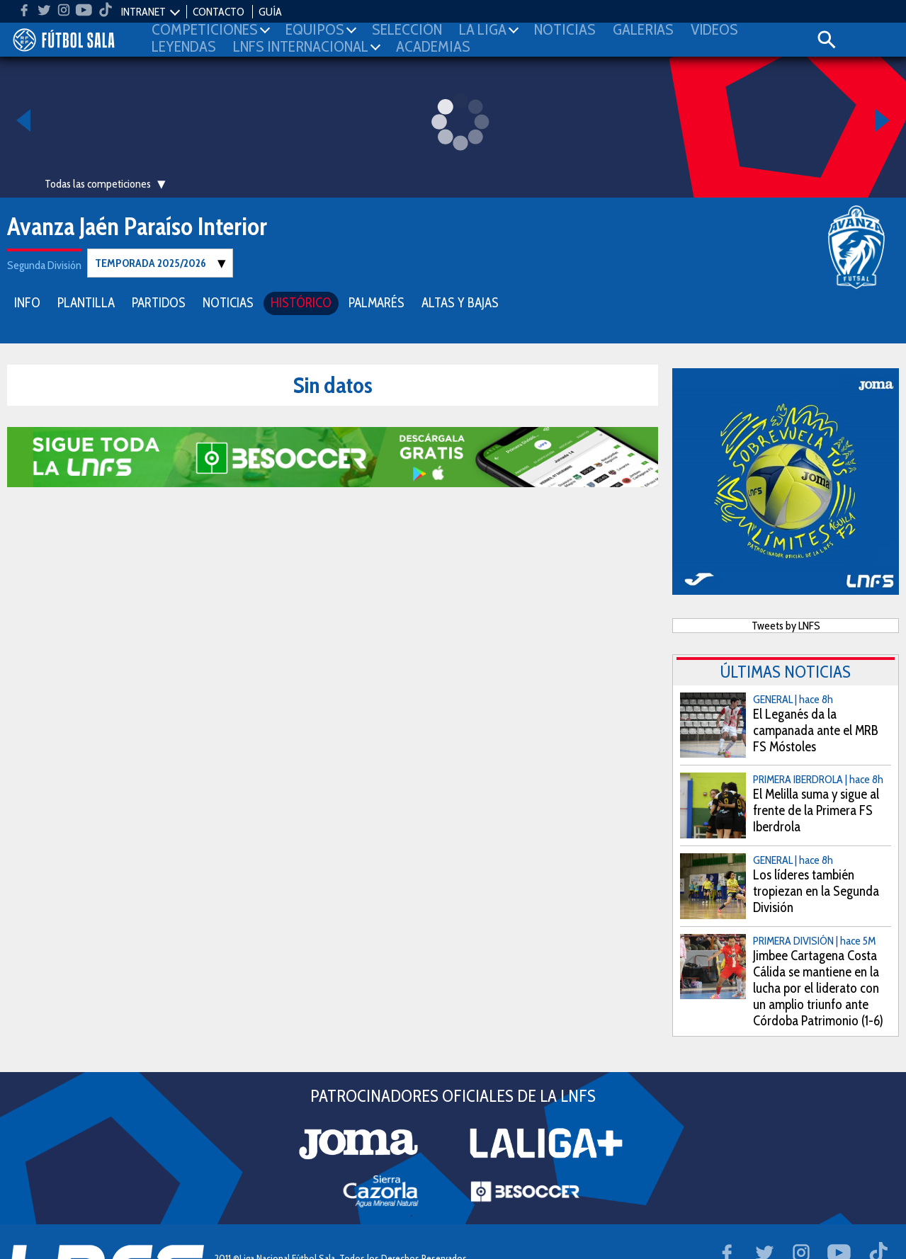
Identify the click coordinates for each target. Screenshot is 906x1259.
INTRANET (143, 11)
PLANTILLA (86, 302)
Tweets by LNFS (786, 625)
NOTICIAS (228, 302)
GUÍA (270, 11)
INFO (27, 302)
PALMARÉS (376, 302)
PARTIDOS (159, 302)
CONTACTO (218, 11)
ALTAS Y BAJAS (460, 302)
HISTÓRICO (301, 302)
